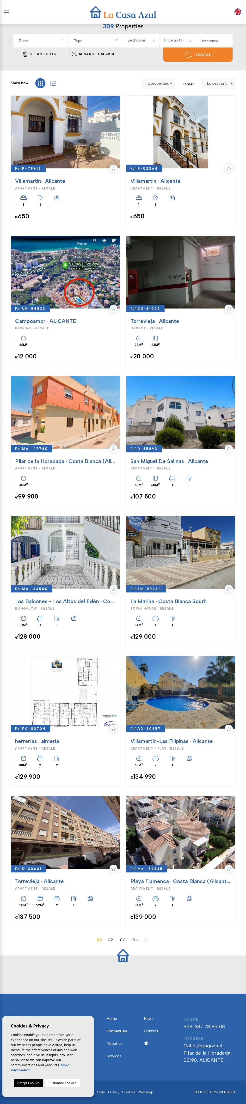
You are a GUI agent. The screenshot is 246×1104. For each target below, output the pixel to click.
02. (111, 940)
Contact (151, 1031)
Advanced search (93, 54)
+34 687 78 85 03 (209, 1022)
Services (114, 1056)
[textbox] (43, 41)
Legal (101, 1092)
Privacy (113, 1092)
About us (114, 1043)
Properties (117, 1031)
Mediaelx (227, 1092)
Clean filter (40, 54)
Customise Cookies (62, 1083)
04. (136, 940)
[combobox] (41, 41)
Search (198, 55)
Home (112, 1018)
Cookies (128, 1092)
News (149, 1018)
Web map (145, 1092)
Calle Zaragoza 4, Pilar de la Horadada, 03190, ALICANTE (209, 1049)
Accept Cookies (28, 1083)
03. (123, 940)
